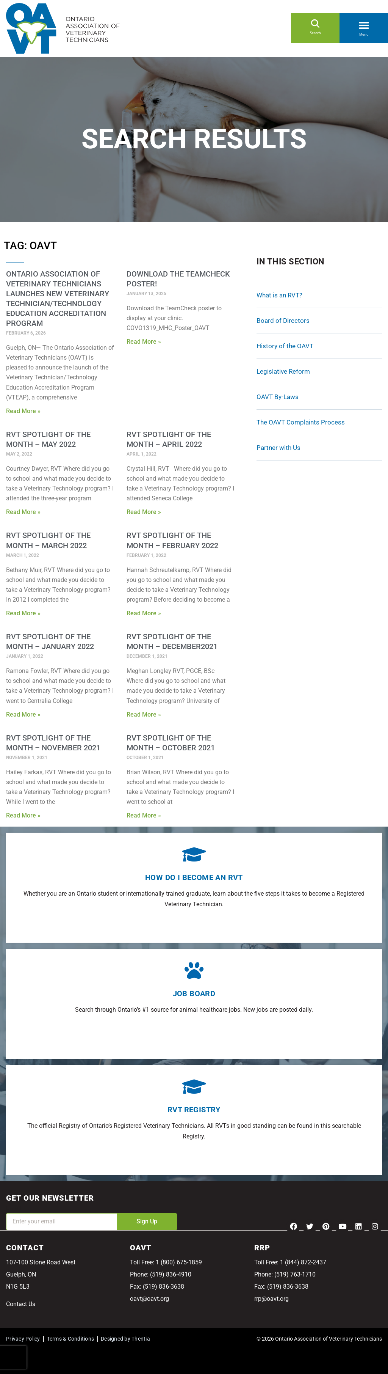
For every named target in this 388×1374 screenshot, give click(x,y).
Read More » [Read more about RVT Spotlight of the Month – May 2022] (23, 512)
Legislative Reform (283, 371)
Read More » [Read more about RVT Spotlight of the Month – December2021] (144, 714)
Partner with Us (278, 447)
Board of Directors (283, 320)
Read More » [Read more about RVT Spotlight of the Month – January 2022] (23, 714)
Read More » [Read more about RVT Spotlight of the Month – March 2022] (23, 613)
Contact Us (20, 1304)
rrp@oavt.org (271, 1298)
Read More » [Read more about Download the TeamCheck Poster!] (144, 341)
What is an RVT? (279, 295)
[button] (363, 24)
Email (13, 1208)
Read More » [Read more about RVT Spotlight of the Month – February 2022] (144, 613)
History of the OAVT (285, 346)
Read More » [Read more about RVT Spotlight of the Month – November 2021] (23, 815)
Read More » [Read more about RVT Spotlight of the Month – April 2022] (144, 512)
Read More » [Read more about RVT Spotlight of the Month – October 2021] (144, 815)
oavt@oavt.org (149, 1298)
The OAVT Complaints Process (301, 422)
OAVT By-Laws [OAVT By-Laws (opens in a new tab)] (278, 397)
